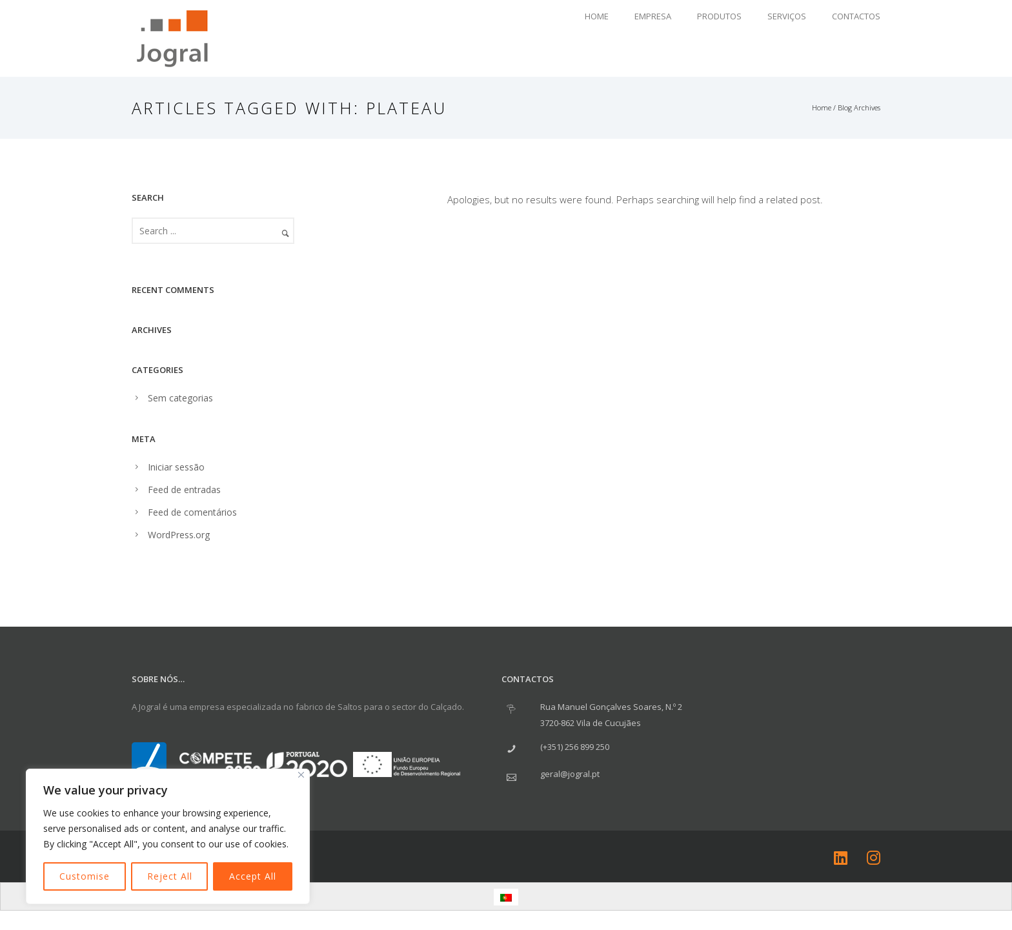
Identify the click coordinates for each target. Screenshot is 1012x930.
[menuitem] (506, 897)
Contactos (856, 16)
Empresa (652, 16)
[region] (168, 836)
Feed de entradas (184, 489)
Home (597, 16)
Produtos (719, 16)
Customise (84, 876)
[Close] (301, 775)
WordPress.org (179, 535)
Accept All (252, 876)
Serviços (786, 16)
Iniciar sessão (176, 467)
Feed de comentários (192, 512)
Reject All (169, 876)
